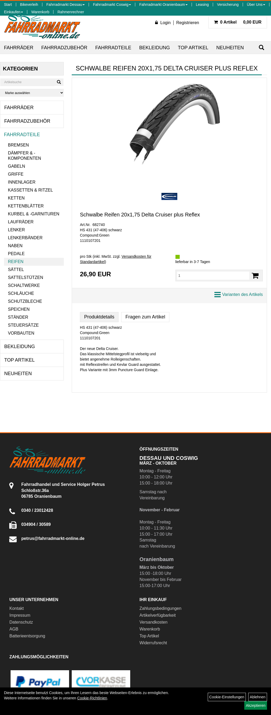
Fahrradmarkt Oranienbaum (163, 4)
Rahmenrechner (70, 12)
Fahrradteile (113, 47)
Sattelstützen (25, 277)
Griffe (16, 174)
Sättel (16, 269)
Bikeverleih (29, 4)
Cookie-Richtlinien (92, 698)
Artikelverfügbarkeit (157, 615)
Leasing (202, 4)
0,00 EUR (237, 22)
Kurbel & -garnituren (33, 214)
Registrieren (187, 22)
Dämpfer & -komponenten (24, 156)
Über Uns (256, 4)
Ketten (16, 198)
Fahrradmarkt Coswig (112, 4)
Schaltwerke (24, 285)
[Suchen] (261, 47)
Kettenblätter (26, 206)
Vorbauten (21, 333)
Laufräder (21, 222)
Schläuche (21, 293)
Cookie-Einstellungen (226, 697)
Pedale (16, 253)
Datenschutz (21, 622)
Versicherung (228, 4)
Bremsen (18, 145)
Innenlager (21, 182)
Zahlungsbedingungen (160, 608)
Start (8, 4)
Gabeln (16, 166)
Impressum (19, 615)
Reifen (16, 261)
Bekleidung (154, 47)
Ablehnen (257, 697)
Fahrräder (18, 47)
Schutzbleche (25, 301)
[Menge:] (213, 275)
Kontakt (16, 608)
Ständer (18, 317)
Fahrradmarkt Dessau (65, 4)
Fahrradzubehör (64, 47)
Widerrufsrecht (153, 643)
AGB (13, 629)
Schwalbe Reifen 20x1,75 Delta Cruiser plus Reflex (140, 214)
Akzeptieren (255, 705)
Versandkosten (153, 622)
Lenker (16, 230)
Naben (15, 245)
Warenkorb (40, 12)
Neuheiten (230, 47)
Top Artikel (193, 47)
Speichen (19, 309)
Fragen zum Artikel (145, 316)
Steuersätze (23, 325)
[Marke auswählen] (32, 93)
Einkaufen (13, 12)
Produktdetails (99, 316)
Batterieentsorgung (27, 636)
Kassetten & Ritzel (30, 190)
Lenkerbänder (25, 238)
